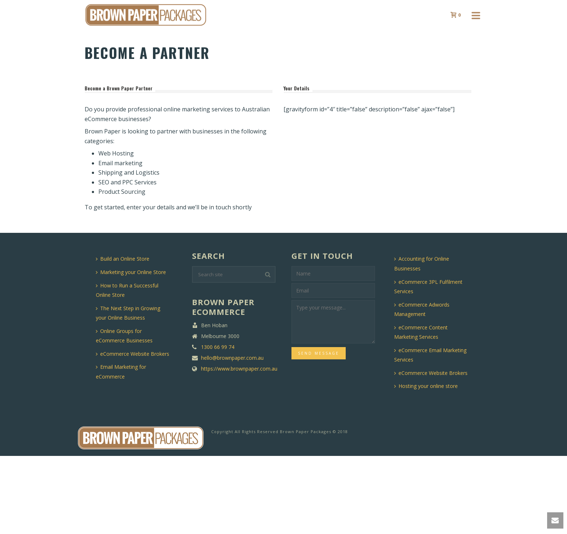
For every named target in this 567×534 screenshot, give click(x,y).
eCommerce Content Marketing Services (421, 332)
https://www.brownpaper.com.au (239, 369)
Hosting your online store (426, 386)
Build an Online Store (122, 258)
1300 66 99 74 (217, 347)
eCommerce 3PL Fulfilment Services (428, 286)
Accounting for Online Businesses (421, 263)
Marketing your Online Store (131, 272)
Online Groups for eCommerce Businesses (124, 336)
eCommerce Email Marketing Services (430, 355)
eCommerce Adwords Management (421, 309)
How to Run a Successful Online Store (127, 290)
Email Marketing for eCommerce (121, 371)
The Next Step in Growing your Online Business (128, 313)
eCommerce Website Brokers (132, 353)
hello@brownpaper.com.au (232, 358)
